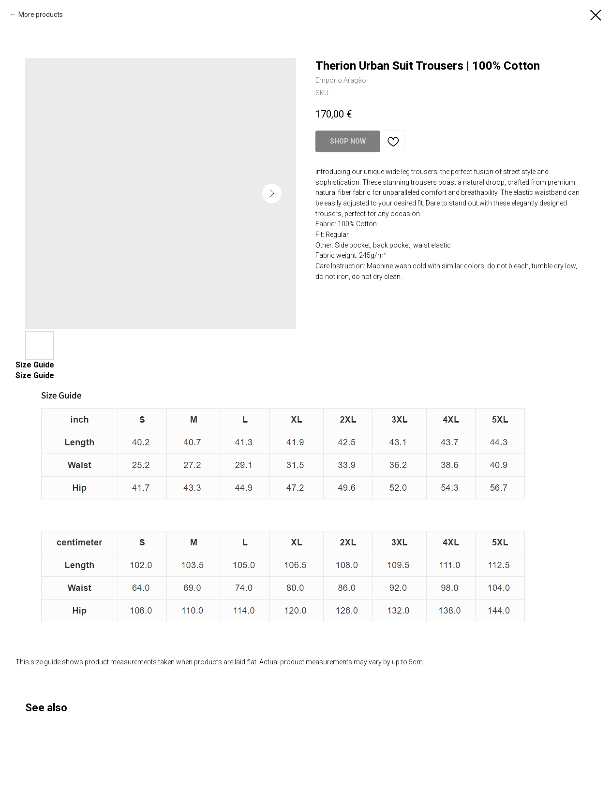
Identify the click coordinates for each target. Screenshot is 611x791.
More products (40, 14)
